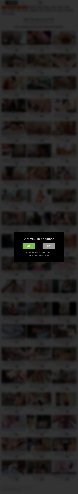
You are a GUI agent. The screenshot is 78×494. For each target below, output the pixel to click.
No (48, 246)
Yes (28, 246)
